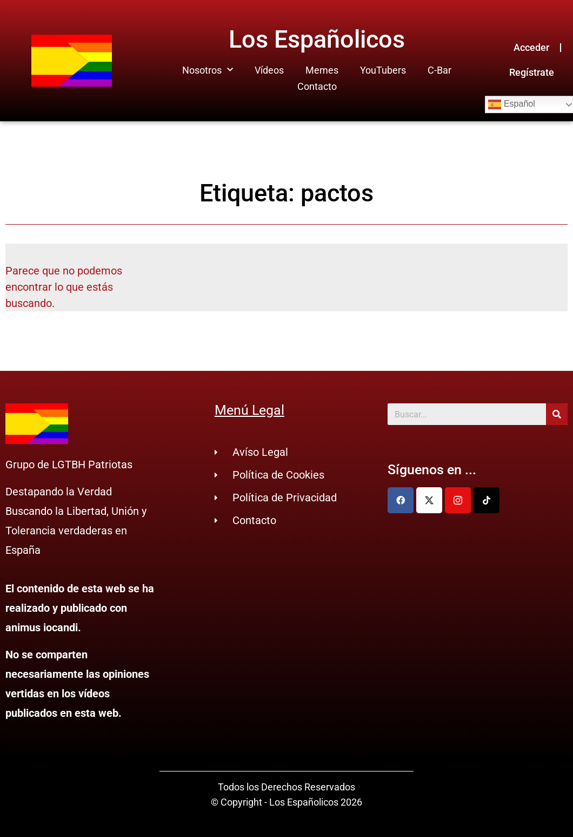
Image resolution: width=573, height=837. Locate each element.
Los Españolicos (317, 39)
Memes (321, 70)
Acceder (531, 47)
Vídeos (269, 70)
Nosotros (207, 70)
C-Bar (439, 70)
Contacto (317, 86)
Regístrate (531, 72)
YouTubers (383, 70)
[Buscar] (557, 414)
